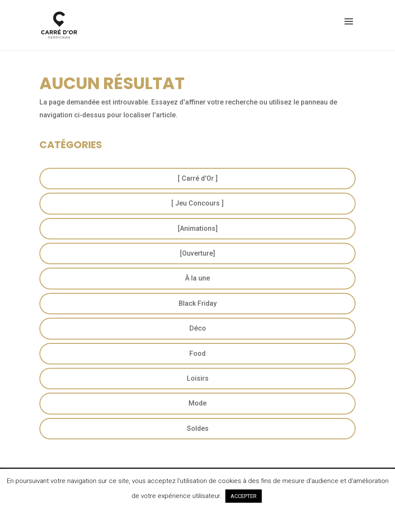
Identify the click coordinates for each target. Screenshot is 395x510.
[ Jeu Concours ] (197, 203)
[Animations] (198, 228)
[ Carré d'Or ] (198, 178)
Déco (197, 328)
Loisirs (198, 378)
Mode (197, 403)
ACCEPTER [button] (243, 496)
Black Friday (198, 303)
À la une (197, 278)
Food (197, 353)
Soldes (198, 428)
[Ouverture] (197, 253)
